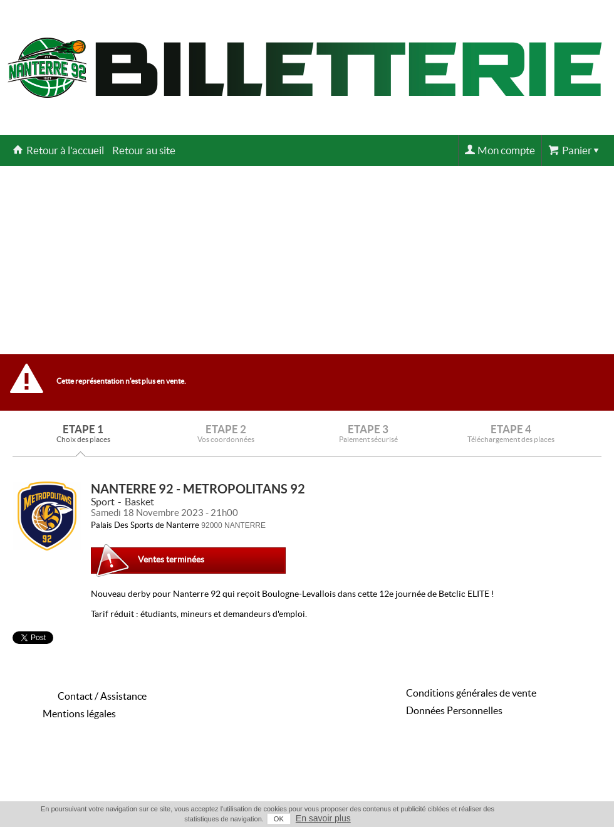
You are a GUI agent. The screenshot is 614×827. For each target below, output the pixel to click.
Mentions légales (79, 713)
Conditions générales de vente (471, 692)
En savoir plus (323, 818)
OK (279, 819)
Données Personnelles (454, 710)
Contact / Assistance (102, 696)
